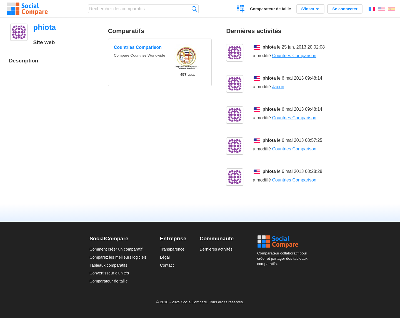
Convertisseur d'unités (109, 273)
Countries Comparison (138, 47)
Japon (278, 86)
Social (284, 241)
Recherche (194, 8)
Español (391, 9)
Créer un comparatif (241, 9)
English (381, 9)
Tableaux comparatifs (108, 265)
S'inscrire (310, 9)
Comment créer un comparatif (115, 249)
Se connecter (344, 9)
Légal (165, 257)
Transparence (172, 249)
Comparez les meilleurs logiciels (118, 257)
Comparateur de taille (270, 9)
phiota (269, 47)
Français (372, 9)
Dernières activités (216, 249)
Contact (167, 265)
